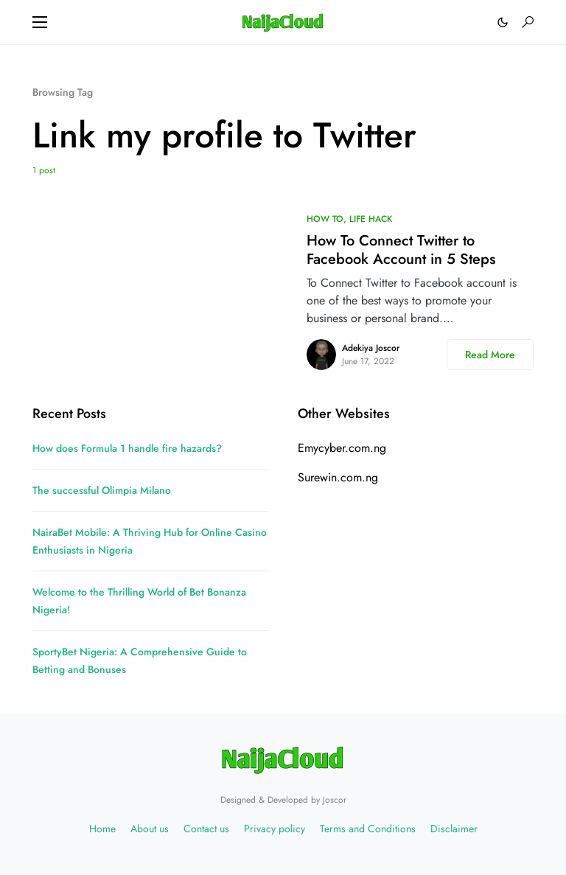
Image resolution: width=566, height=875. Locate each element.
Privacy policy (274, 828)
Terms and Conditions (368, 828)
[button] (39, 22)
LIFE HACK (370, 219)
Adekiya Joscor (370, 348)
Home (102, 828)
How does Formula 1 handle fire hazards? (127, 448)
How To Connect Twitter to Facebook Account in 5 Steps (401, 249)
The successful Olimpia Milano (101, 490)
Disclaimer (454, 828)
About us (149, 828)
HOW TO (325, 219)
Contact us (206, 828)
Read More (490, 354)
